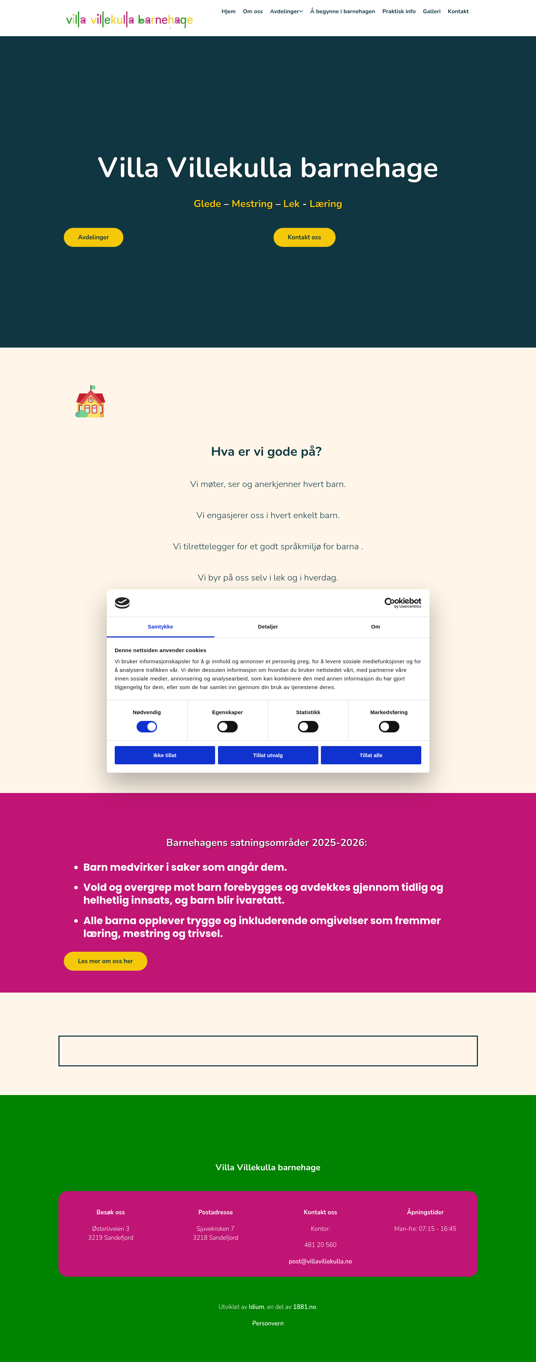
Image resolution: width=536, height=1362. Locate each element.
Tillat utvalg (268, 755)
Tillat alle (371, 755)
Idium (256, 1307)
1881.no (304, 1307)
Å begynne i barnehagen (342, 11)
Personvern (268, 1323)
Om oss (253, 11)
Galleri (432, 11)
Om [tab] (375, 626)
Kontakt (458, 11)
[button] (93, 237)
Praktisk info (399, 11)
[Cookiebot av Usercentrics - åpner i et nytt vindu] (390, 603)
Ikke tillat (164, 755)
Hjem (229, 11)
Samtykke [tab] (160, 626)
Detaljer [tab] (268, 626)
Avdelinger (284, 11)
